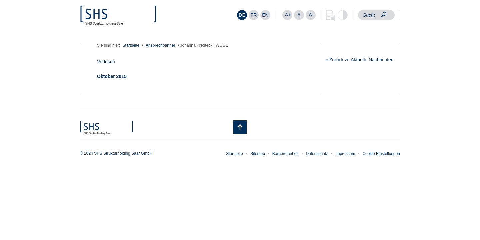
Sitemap (257, 153)
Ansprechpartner (160, 45)
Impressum (345, 153)
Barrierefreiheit (285, 153)
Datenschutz (317, 153)
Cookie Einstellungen (381, 153)
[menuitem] (242, 15)
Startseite (131, 45)
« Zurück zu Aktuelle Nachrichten (359, 59)
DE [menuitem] (242, 15)
